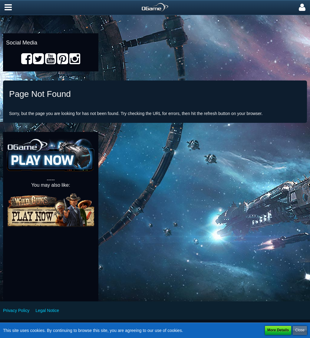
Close (300, 330)
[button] (8, 7)
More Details (278, 330)
